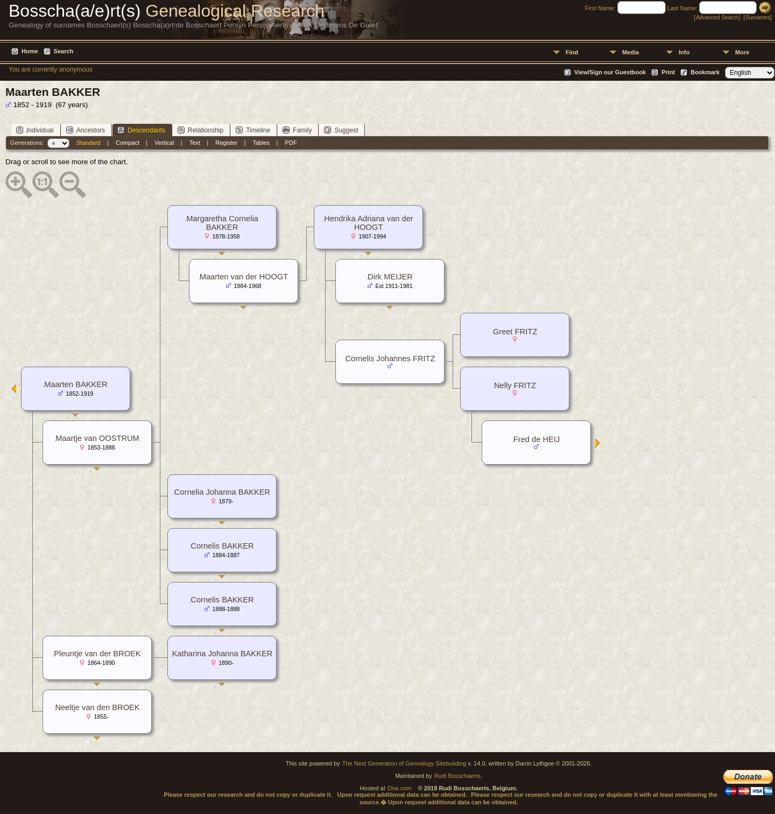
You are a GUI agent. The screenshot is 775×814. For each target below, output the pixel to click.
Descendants (141, 130)
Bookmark (705, 72)
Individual (35, 130)
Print (668, 72)
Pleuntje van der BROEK (97, 653)
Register (226, 142)
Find (572, 52)
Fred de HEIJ (536, 439)
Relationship (200, 130)
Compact (127, 142)
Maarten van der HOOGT (244, 276)
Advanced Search (717, 17)
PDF (291, 142)
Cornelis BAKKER (222, 546)
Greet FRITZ (515, 331)
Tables (261, 142)
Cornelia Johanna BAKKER (222, 492)
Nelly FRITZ (515, 385)
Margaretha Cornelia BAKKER (222, 222)
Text (194, 142)
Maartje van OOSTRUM (97, 438)
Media (630, 52)
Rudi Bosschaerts (457, 776)
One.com (400, 788)
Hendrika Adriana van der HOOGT (368, 222)
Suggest (341, 130)
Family (297, 130)
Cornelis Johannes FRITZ (390, 358)
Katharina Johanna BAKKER (222, 653)
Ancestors (85, 130)
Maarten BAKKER (75, 384)
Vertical (164, 142)
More (742, 52)
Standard (88, 142)
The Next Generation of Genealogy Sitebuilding (404, 763)
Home (30, 51)
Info (684, 52)
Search (64, 51)
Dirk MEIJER (390, 276)
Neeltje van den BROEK (97, 707)
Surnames (757, 17)
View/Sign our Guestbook (610, 72)
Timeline (253, 130)
